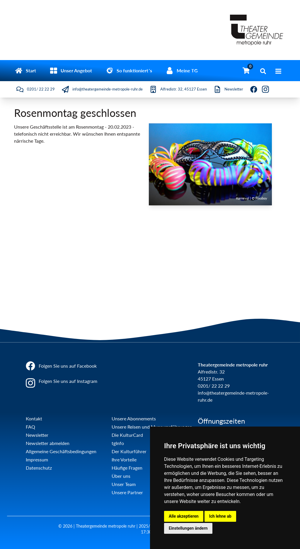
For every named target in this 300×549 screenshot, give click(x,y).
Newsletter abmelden (47, 443)
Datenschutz (39, 467)
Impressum (37, 459)
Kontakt (34, 418)
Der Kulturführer (129, 451)
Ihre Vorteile (124, 459)
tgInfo (118, 443)
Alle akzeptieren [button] (184, 516)
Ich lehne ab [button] (220, 516)
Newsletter (37, 435)
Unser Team (124, 484)
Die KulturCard (127, 435)
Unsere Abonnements (134, 418)
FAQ (30, 426)
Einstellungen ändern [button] (188, 528)
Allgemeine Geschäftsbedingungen (61, 451)
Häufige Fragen (127, 467)
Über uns (121, 476)
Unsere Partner (127, 492)
